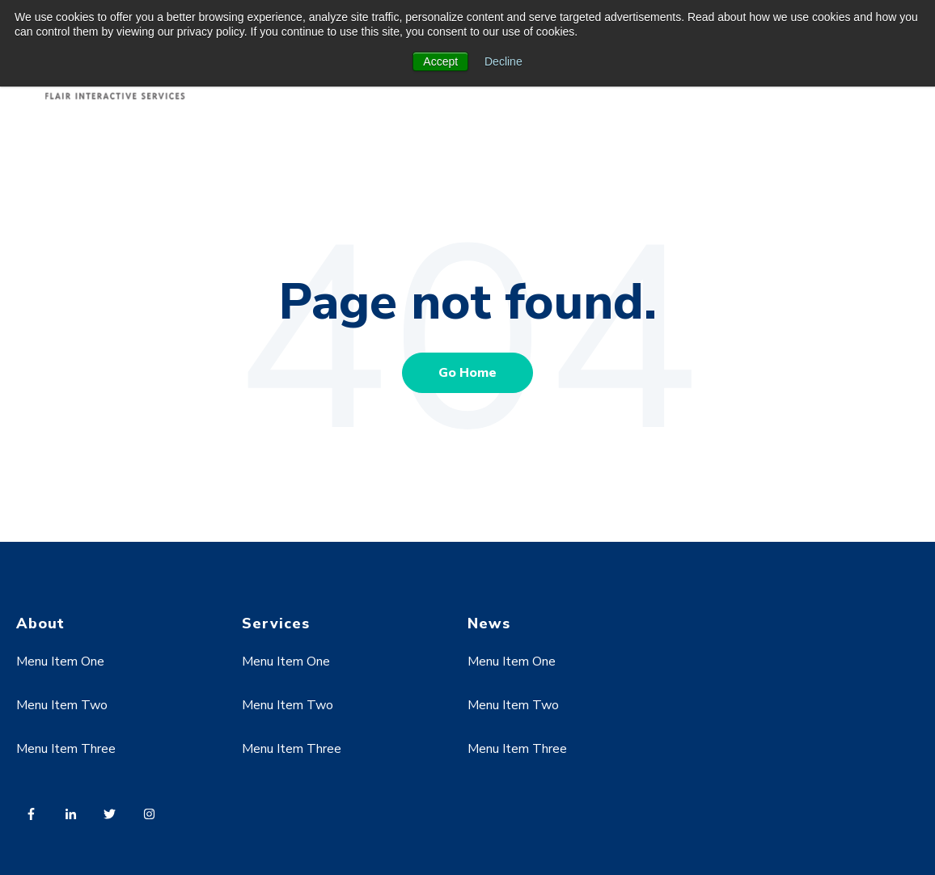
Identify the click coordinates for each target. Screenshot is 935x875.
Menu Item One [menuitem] (60, 661)
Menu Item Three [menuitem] (66, 749)
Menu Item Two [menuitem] (62, 705)
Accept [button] (440, 61)
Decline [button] (503, 61)
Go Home (467, 373)
